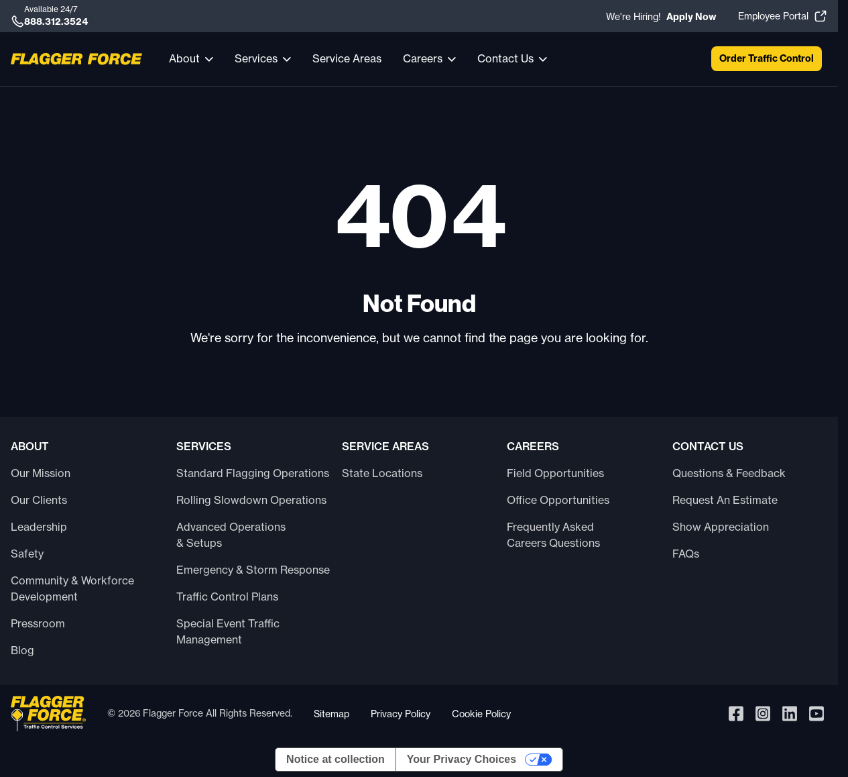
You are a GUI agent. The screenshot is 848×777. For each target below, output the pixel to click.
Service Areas (346, 58)
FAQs (685, 553)
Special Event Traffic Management (228, 631)
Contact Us (505, 58)
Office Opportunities (558, 500)
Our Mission (40, 473)
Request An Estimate (725, 500)
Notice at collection (335, 759)
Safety (27, 553)
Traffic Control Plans (227, 596)
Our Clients (39, 500)
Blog (22, 650)
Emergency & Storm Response (253, 569)
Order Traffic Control (766, 58)
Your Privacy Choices (461, 759)
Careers (422, 58)
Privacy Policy (400, 713)
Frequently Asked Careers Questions (553, 535)
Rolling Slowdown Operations (251, 500)
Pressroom (38, 623)
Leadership (39, 526)
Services (256, 58)
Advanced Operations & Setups (231, 535)
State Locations (382, 473)
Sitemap (331, 713)
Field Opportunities (555, 473)
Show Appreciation (720, 526)
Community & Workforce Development (72, 588)
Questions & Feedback (729, 473)
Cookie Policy (481, 713)
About (184, 58)
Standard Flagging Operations (252, 473)
